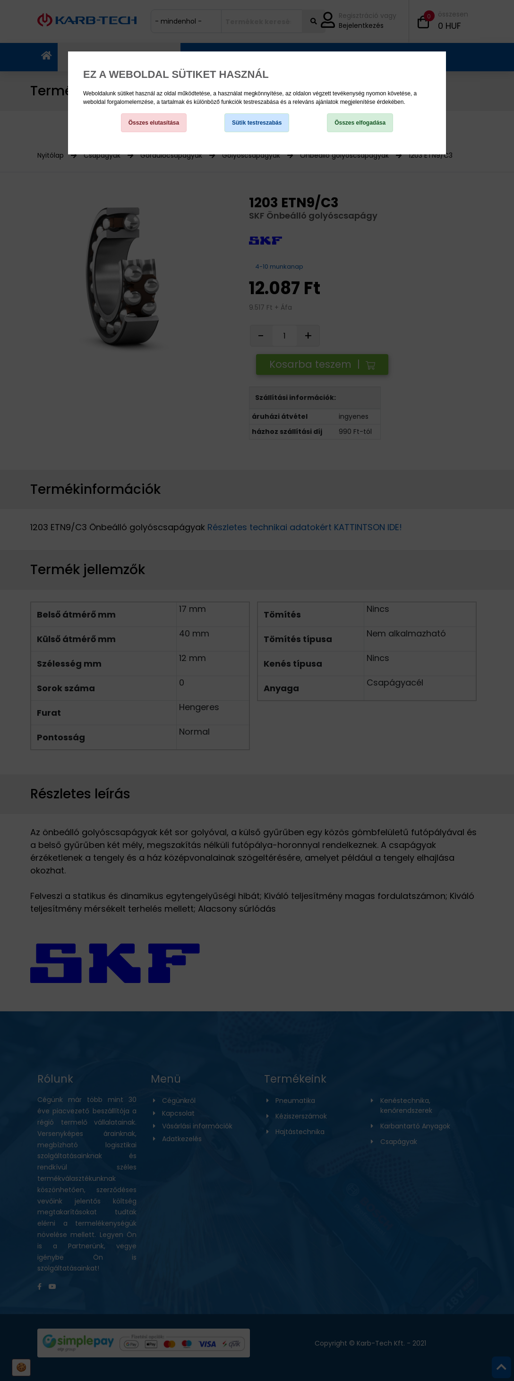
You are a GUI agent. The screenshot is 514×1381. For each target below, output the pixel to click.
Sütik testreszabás (257, 122)
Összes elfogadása (360, 122)
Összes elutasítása (153, 122)
